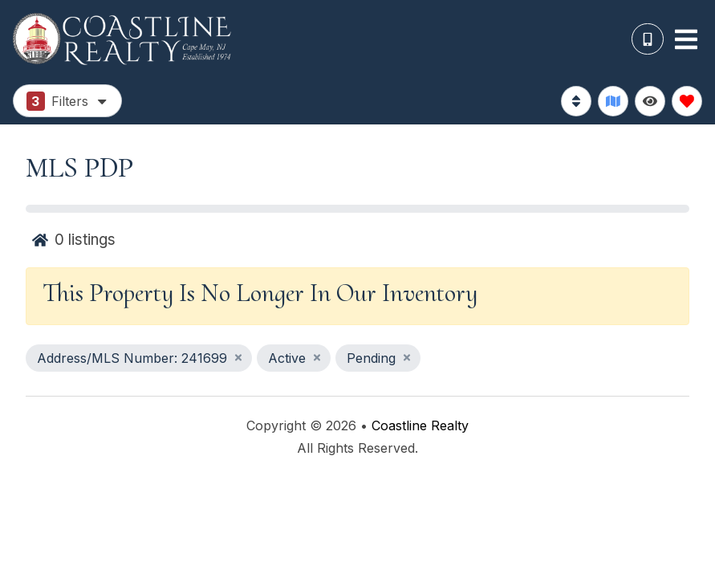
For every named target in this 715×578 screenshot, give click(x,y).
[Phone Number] (648, 39)
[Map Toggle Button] (613, 101)
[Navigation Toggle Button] (686, 39)
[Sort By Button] (576, 101)
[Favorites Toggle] (687, 101)
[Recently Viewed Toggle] (650, 101)
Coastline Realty (420, 425)
